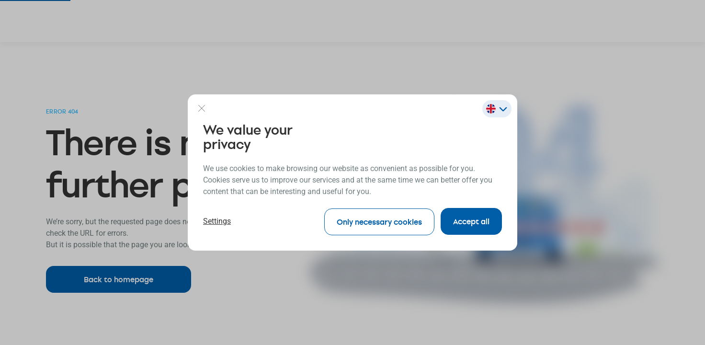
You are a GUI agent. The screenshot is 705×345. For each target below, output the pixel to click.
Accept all (471, 221)
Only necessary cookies (378, 221)
